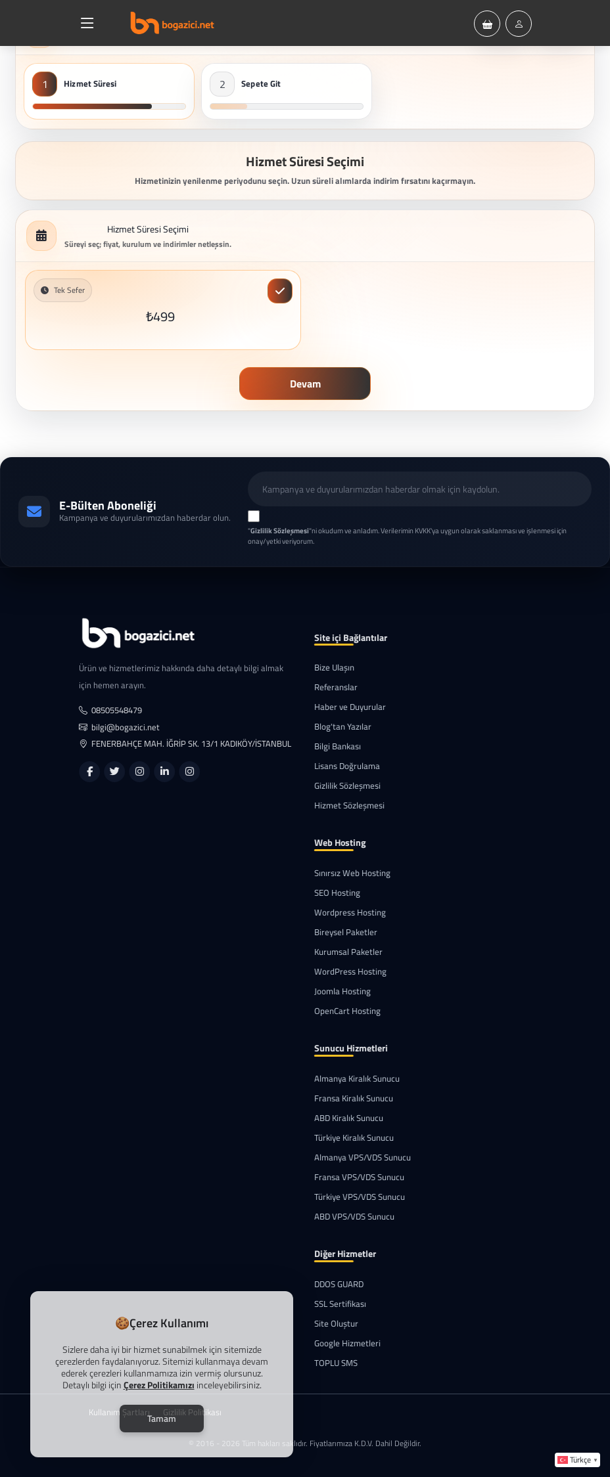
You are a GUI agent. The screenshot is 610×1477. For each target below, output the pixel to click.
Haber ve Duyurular (341, 707)
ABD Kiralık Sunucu (339, 1118)
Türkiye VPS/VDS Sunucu (350, 1197)
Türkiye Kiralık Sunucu (345, 1138)
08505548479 (119, 710)
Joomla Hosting (333, 991)
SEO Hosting (328, 893)
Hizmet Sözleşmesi (340, 805)
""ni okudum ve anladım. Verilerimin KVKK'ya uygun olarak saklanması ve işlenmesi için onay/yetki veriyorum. (407, 536)
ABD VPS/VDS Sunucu (345, 1216)
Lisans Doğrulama (338, 766)
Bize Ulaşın (325, 667)
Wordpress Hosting (341, 912)
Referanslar (326, 687)
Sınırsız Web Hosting (343, 873)
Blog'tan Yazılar (333, 726)
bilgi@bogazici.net (128, 727)
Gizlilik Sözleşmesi (338, 786)
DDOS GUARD (329, 1284)
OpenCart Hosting (338, 1011)
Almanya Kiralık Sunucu (347, 1078)
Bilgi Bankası (328, 746)
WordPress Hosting (341, 971)
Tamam (161, 1418)
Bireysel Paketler (336, 932)
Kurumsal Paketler (339, 952)
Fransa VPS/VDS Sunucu (350, 1177)
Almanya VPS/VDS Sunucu (353, 1157)
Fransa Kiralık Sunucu (344, 1098)
